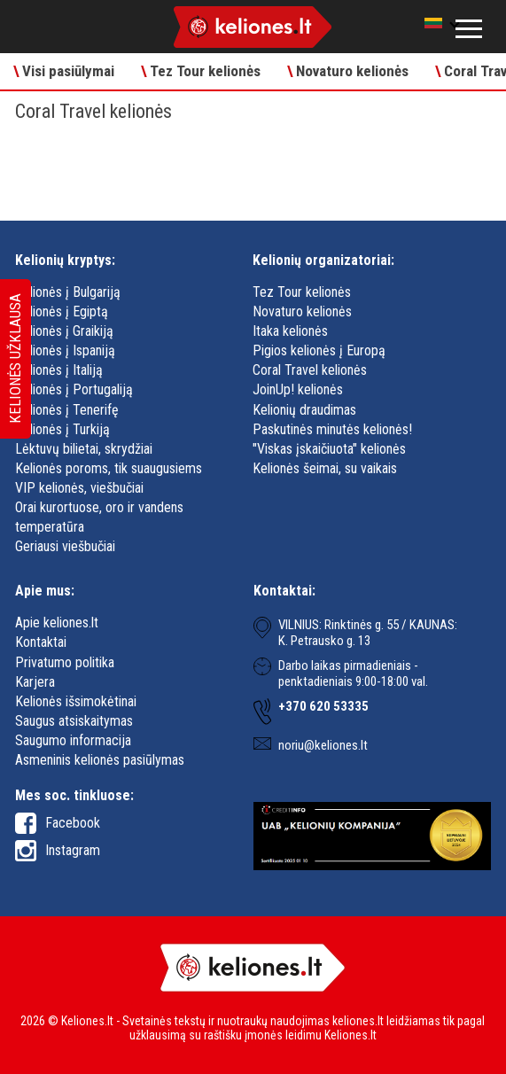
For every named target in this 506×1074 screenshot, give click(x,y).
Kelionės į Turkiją (62, 429)
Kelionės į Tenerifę (67, 409)
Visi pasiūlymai (63, 71)
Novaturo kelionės (348, 71)
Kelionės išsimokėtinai (75, 701)
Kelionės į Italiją (59, 370)
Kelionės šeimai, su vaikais (325, 468)
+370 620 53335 (323, 706)
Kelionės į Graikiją (64, 331)
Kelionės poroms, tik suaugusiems (108, 468)
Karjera (35, 681)
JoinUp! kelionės (298, 389)
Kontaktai (40, 642)
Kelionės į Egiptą (61, 311)
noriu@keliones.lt (323, 745)
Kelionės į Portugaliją (74, 389)
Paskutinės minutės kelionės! (332, 429)
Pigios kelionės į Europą (319, 350)
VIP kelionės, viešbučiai (79, 487)
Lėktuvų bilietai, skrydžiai (83, 448)
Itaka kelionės (290, 331)
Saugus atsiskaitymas (74, 720)
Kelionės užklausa (15, 359)
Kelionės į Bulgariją (68, 292)
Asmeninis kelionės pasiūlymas (99, 759)
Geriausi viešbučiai (65, 546)
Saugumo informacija (73, 740)
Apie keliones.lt (56, 622)
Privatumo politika (64, 662)
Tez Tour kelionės (201, 71)
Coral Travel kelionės (310, 370)
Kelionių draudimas (304, 409)
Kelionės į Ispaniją (65, 350)
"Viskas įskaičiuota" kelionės (329, 448)
